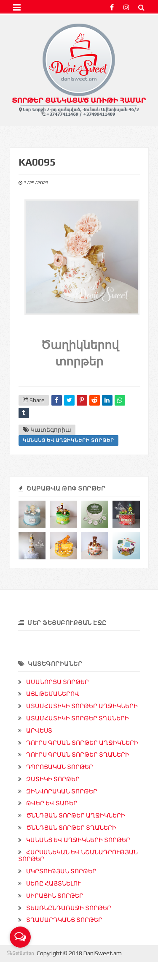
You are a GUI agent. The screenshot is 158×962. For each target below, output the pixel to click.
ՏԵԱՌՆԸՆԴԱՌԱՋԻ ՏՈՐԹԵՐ (68, 908)
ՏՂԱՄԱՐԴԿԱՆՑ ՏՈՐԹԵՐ (64, 919)
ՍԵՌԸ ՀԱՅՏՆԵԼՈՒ (53, 883)
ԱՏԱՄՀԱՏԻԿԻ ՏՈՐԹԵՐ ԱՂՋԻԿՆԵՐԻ (82, 706)
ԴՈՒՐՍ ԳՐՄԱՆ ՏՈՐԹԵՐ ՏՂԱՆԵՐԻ (77, 754)
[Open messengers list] (20, 937)
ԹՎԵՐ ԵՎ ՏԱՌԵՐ (52, 803)
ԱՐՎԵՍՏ (39, 730)
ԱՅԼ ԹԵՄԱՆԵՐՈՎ (52, 693)
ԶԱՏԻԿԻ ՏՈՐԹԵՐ (53, 779)
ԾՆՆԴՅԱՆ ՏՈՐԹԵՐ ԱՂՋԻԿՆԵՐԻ (75, 815)
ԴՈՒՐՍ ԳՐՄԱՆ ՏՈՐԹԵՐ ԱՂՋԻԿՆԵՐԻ (82, 742)
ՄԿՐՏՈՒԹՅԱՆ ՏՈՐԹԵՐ (61, 871)
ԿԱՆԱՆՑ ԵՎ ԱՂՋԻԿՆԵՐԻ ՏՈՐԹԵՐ (68, 440)
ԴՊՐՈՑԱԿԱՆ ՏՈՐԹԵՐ (59, 766)
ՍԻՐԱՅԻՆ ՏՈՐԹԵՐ (54, 895)
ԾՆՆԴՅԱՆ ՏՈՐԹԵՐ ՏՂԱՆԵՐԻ (71, 827)
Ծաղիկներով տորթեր (80, 352)
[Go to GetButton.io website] (20, 953)
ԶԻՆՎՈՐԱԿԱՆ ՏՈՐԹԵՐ (61, 791)
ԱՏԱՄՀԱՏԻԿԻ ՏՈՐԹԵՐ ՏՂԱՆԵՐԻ (77, 718)
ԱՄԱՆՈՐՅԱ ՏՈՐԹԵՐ (57, 682)
